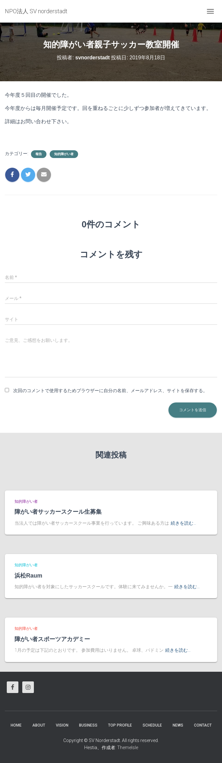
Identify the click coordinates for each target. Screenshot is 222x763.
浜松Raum (28, 575)
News (178, 725)
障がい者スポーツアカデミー (52, 639)
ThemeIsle (127, 747)
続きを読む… (183, 523)
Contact (203, 725)
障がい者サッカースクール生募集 (58, 512)
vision (62, 725)
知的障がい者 (64, 154)
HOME (16, 725)
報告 (38, 154)
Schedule (152, 725)
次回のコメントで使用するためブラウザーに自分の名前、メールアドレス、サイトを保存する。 (110, 390)
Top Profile (120, 725)
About (38, 725)
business (88, 725)
